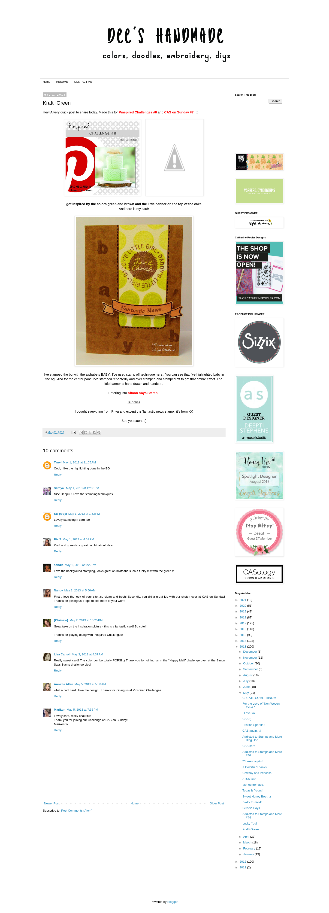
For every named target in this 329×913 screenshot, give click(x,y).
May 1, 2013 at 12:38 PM (82, 488)
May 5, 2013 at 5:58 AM (90, 684)
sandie (58, 565)
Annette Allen (63, 684)
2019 (243, 611)
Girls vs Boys (251, 808)
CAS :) (246, 719)
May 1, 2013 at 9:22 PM (80, 565)
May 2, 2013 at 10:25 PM (86, 620)
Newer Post (52, 803)
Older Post (217, 803)
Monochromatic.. (253, 784)
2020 (243, 605)
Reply (58, 474)
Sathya (59, 488)
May (246, 692)
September (251, 669)
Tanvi (58, 462)
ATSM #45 (249, 779)
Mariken (59, 709)
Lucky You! (249, 823)
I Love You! (249, 713)
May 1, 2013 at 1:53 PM (84, 513)
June (247, 686)
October (249, 663)
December (250, 651)
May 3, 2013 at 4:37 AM (87, 654)
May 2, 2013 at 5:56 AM (80, 590)
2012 (243, 861)
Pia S (57, 539)
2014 (243, 640)
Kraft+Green (250, 829)
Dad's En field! (252, 802)
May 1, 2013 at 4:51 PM (78, 539)
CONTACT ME (83, 81)
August (248, 675)
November (250, 657)
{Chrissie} (61, 620)
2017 (243, 623)
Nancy (58, 590)
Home (46, 81)
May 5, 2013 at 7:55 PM (82, 709)
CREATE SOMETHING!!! (259, 698)
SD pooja (60, 513)
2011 (243, 867)
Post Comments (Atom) (76, 810)
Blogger (172, 902)
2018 (243, 617)
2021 (243, 600)
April (246, 836)
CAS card (248, 746)
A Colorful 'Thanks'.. (255, 767)
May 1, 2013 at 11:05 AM (79, 462)
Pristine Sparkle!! (253, 725)
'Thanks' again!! (252, 761)
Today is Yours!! (252, 790)
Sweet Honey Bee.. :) (256, 796)
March (247, 842)
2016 (243, 629)
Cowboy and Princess (257, 773)
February (249, 848)
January (249, 854)
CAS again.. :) (251, 730)
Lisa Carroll (62, 654)
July (246, 681)
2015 (243, 635)
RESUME (62, 81)
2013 (243, 646)
